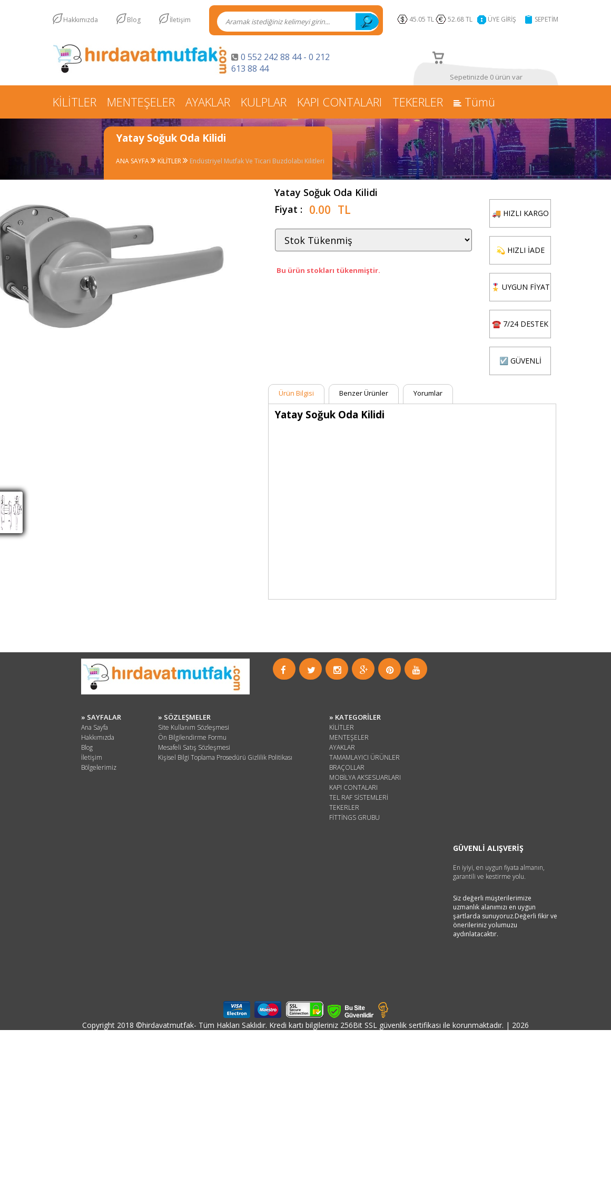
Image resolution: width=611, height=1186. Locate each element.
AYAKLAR (207, 102)
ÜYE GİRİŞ (502, 19)
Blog (134, 19)
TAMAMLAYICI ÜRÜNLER (364, 757)
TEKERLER (417, 102)
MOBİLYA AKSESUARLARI (365, 777)
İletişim (180, 19)
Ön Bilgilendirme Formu (192, 737)
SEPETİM (546, 19)
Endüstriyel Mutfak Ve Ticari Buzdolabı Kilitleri (257, 160)
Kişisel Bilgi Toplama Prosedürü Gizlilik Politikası (225, 757)
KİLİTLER (74, 102)
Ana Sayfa (94, 727)
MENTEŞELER (141, 102)
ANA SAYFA (133, 160)
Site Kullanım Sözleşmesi (193, 727)
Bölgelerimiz (98, 767)
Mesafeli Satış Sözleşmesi (194, 747)
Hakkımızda (80, 19)
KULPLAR (264, 102)
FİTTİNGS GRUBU (354, 817)
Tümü (474, 102)
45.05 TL (422, 19)
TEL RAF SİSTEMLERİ (358, 797)
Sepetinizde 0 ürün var (486, 77)
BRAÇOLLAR (346, 767)
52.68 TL (461, 19)
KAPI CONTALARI (339, 102)
